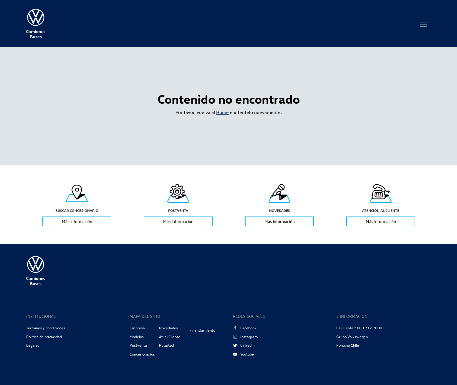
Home (222, 112)
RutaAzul (166, 345)
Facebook (244, 327)
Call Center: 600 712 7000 (359, 327)
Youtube (243, 354)
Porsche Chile (347, 345)
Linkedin (243, 345)
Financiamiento (202, 330)
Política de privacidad (44, 336)
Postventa (138, 345)
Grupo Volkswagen (352, 336)
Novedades (168, 327)
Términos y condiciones (45, 327)
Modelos (137, 336)
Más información (77, 221)
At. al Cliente (169, 336)
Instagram (245, 336)
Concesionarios (142, 354)
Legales (32, 345)
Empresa (137, 327)
